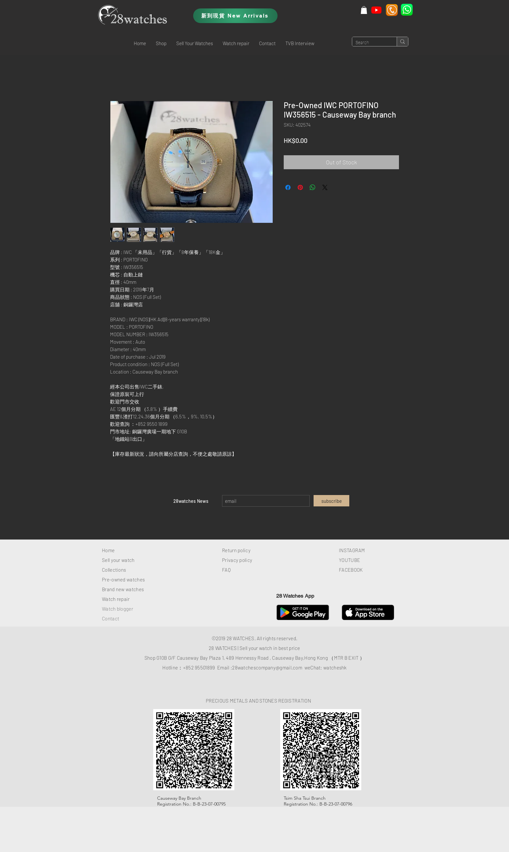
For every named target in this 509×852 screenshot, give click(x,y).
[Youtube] (376, 10)
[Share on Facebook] (288, 187)
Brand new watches (123, 589)
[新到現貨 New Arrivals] (235, 15)
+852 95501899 (199, 667)
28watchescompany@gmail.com (267, 667)
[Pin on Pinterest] (300, 187)
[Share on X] (325, 187)
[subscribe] (331, 500)
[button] (364, 10)
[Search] (369, 43)
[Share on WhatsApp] (313, 187)
